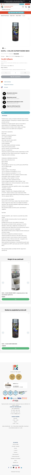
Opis (3, 112)
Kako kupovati (16, 454)
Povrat (15, 448)
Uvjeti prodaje (15, 444)
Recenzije (16, 53)
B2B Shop (21, 4)
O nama (15, 450)
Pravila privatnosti (15, 456)
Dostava (15, 452)
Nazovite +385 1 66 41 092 (17, 12)
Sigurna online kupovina (13, 106)
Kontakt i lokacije (15, 446)
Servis (15, 460)
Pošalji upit (27, 4)
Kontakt (6, 87)
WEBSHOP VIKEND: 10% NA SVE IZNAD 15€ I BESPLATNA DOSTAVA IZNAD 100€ (14, 2)
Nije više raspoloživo (15, 76)
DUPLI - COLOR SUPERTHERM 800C (9, 343)
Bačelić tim (15, 462)
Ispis (4, 48)
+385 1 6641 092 (16, 410)
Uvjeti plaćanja (7, 81)
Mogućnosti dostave (8, 84)
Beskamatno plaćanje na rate (15, 101)
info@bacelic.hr (17, 413)
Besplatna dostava (12, 93)
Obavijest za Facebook (15, 458)
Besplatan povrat (11, 97)
